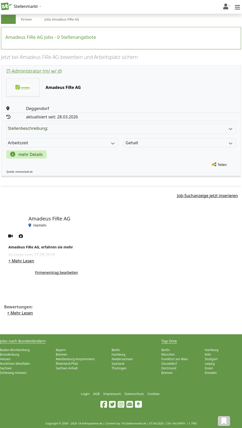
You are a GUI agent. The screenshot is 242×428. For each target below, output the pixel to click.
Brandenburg (9, 354)
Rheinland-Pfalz (67, 363)
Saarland (118, 363)
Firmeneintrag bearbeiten (56, 272)
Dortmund (168, 368)
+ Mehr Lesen (21, 261)
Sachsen (6, 368)
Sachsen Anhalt (67, 368)
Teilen (222, 164)
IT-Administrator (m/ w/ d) (34, 71)
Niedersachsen (122, 359)
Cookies (153, 393)
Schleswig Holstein (13, 373)
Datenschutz (134, 393)
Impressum (112, 393)
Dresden (211, 373)
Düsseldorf (169, 363)
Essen (209, 368)
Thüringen (119, 368)
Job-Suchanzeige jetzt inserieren (207, 195)
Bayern (61, 350)
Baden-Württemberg (14, 350)
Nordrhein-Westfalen (15, 363)
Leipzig (210, 363)
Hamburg (118, 354)
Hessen (5, 359)
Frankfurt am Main (174, 359)
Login (85, 393)
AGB (96, 393)
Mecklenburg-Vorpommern (75, 359)
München (168, 354)
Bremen (61, 354)
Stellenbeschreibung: (120, 128)
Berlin (116, 350)
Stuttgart (211, 359)
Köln (208, 354)
